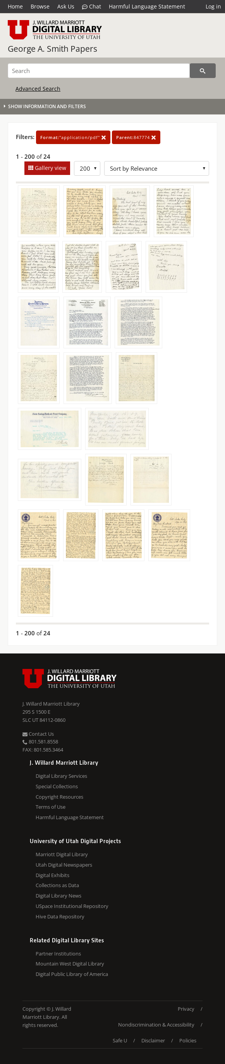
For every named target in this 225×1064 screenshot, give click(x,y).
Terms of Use (50, 806)
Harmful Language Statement (147, 6)
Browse (40, 6)
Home (15, 6)
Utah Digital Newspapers (64, 864)
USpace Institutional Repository (72, 906)
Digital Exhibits (52, 875)
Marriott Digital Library (62, 854)
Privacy (186, 1008)
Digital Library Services (61, 775)
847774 (136, 137)
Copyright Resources (59, 796)
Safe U (120, 1040)
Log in (213, 6)
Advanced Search (37, 88)
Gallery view (49, 167)
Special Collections (57, 786)
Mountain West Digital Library (70, 963)
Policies (187, 1040)
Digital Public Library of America (72, 974)
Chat (91, 6)
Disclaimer (153, 1040)
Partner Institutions (58, 953)
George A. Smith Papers (52, 48)
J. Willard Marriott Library (51, 703)
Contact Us (38, 733)
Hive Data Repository (60, 916)
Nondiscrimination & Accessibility (156, 1024)
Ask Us (65, 6)
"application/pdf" (73, 137)
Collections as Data (57, 885)
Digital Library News (58, 895)
